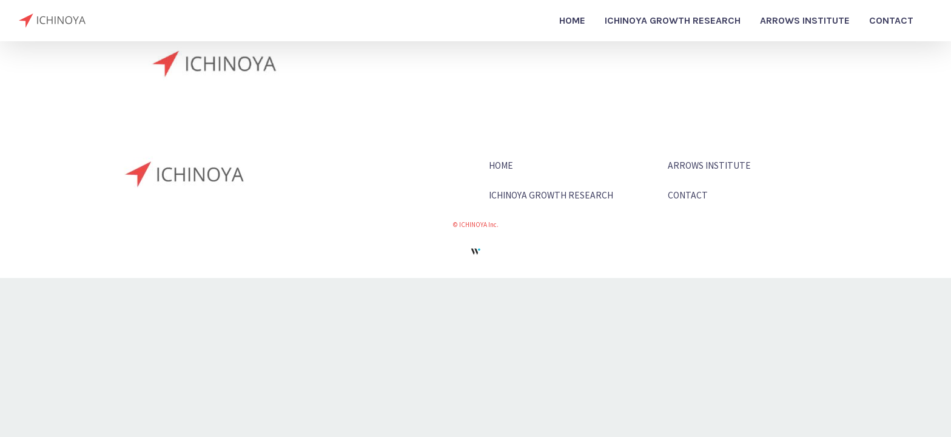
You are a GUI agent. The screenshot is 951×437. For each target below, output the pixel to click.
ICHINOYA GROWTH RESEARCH (551, 195)
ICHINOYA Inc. (479, 224)
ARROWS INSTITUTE (709, 165)
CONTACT (688, 195)
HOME (501, 165)
